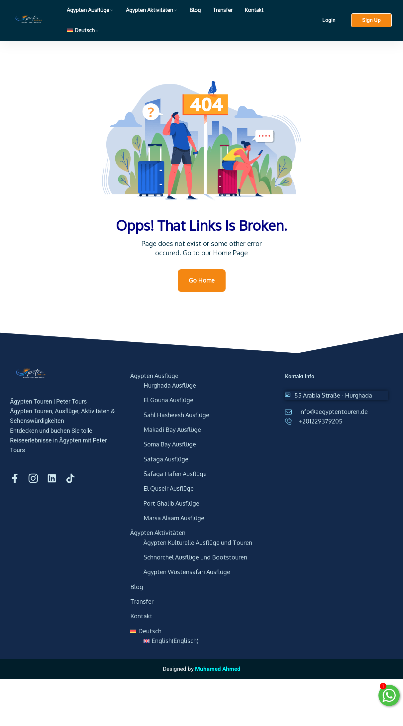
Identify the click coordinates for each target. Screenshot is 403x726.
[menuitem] (82, 30)
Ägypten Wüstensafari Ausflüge (187, 571)
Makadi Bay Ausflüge (172, 429)
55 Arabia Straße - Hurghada (333, 395)
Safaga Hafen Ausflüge (175, 473)
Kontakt (254, 10)
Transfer (223, 10)
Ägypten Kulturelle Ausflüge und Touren (198, 542)
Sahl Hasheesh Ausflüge (176, 415)
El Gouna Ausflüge (168, 400)
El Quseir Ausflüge (169, 488)
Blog (195, 10)
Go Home (202, 280)
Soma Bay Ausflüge (170, 444)
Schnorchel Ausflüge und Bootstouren (195, 557)
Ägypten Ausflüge (88, 10)
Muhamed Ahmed (218, 669)
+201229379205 (321, 421)
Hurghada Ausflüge (170, 385)
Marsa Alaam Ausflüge (174, 518)
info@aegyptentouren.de (333, 411)
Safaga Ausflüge (166, 459)
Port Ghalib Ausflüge (171, 503)
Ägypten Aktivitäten (149, 10)
